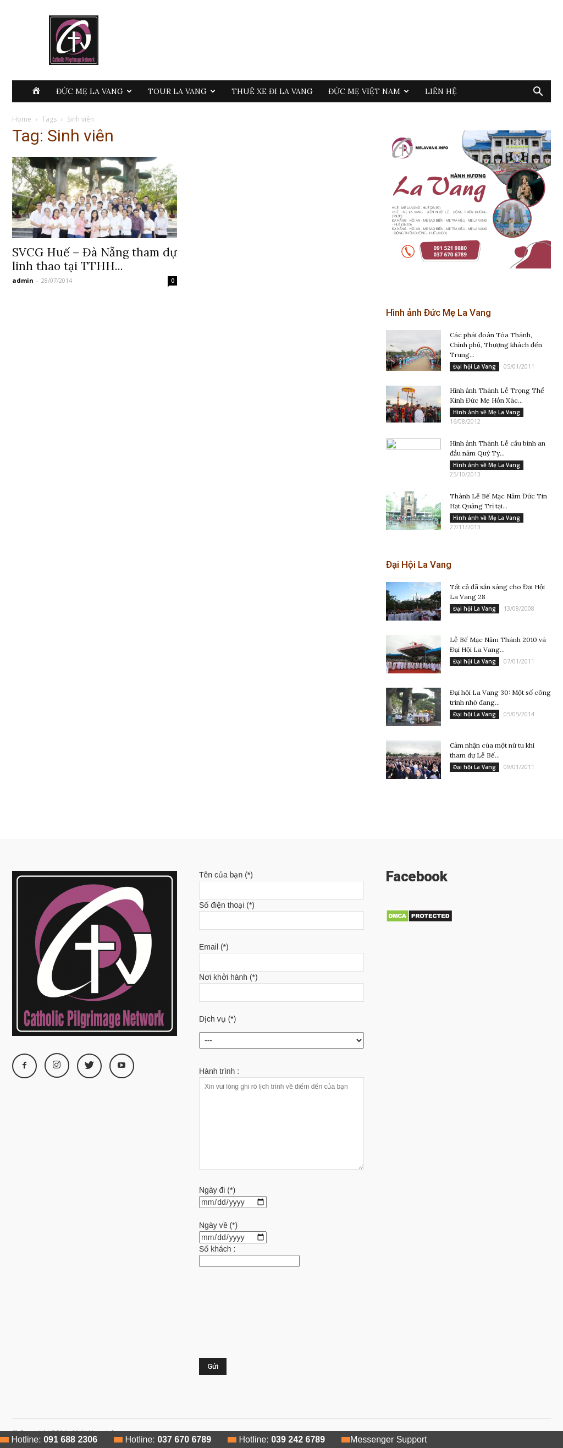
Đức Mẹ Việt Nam (368, 91)
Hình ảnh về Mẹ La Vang (486, 412)
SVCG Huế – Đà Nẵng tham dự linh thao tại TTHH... (94, 259)
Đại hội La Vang (474, 366)
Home (21, 119)
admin (23, 280)
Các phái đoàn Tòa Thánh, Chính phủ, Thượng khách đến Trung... (496, 345)
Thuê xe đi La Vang (272, 91)
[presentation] (244, 1318)
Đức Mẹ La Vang (94, 91)
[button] (538, 92)
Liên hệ (441, 91)
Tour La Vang (182, 91)
